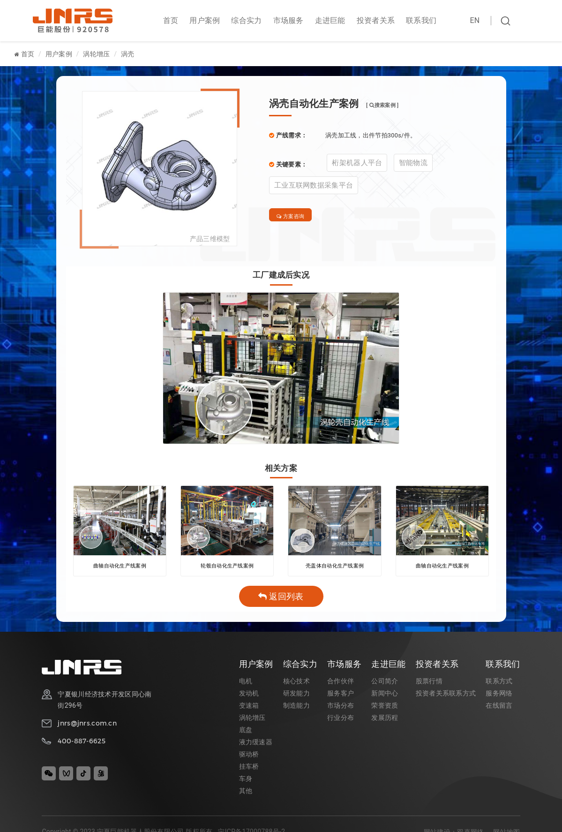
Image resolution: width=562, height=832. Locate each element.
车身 (246, 779)
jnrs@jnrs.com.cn (87, 723)
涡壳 (128, 54)
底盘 (246, 730)
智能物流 (413, 163)
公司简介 (384, 682)
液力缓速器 (255, 743)
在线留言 (499, 706)
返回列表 (280, 597)
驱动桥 (249, 755)
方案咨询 (296, 216)
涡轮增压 (96, 54)
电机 (246, 682)
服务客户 (340, 694)
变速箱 (249, 706)
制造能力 (296, 706)
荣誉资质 (384, 706)
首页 (171, 20)
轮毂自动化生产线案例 (227, 566)
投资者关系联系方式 (446, 694)
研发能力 (296, 694)
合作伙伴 (340, 682)
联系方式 (499, 682)
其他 (246, 791)
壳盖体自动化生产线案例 (335, 566)
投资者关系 (376, 20)
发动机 (249, 694)
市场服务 (288, 20)
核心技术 (296, 682)
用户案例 (204, 20)
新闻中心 (384, 694)
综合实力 (246, 20)
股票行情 (429, 682)
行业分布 (340, 718)
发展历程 (384, 718)
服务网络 (499, 694)
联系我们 (421, 20)
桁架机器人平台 (357, 163)
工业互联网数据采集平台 (313, 185)
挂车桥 (249, 767)
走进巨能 (330, 20)
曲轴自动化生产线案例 (119, 566)
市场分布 (340, 706)
